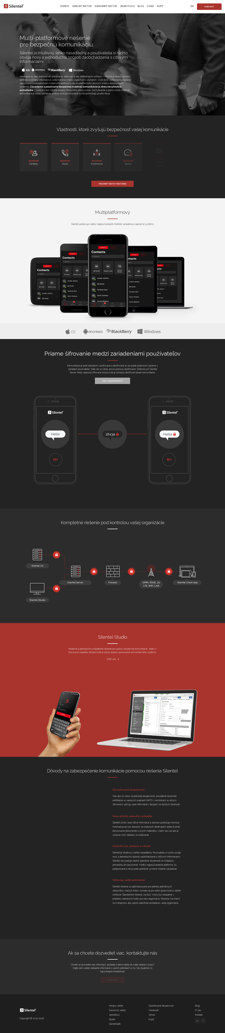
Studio (112, 1019)
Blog (141, 6)
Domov (64, 6)
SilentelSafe (114, 1024)
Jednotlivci (127, 6)
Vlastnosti (154, 1010)
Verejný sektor (82, 6)
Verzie (152, 1015)
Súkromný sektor (106, 6)
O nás (150, 6)
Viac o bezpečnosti (112, 381)
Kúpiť (160, 6)
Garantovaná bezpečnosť (161, 1005)
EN (192, 6)
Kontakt (209, 7)
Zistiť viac (112, 659)
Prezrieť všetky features (112, 184)
